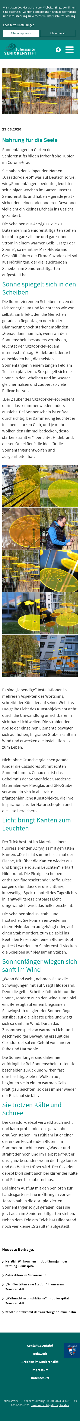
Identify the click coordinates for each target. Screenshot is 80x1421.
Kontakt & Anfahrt (40, 1345)
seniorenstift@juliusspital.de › (50, 1405)
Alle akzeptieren (21, 33)
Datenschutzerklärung (61, 16)
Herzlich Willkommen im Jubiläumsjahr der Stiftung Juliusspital (36, 1263)
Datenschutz (40, 1378)
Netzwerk (40, 1353)
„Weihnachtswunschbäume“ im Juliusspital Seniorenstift (37, 1300)
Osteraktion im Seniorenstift (26, 1275)
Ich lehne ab (57, 33)
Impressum (40, 1370)
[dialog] (40, 20)
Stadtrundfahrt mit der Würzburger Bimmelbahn (40, 1312)
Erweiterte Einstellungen (18, 25)
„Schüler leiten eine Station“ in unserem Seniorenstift (34, 1286)
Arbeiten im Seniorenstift (40, 1361)
